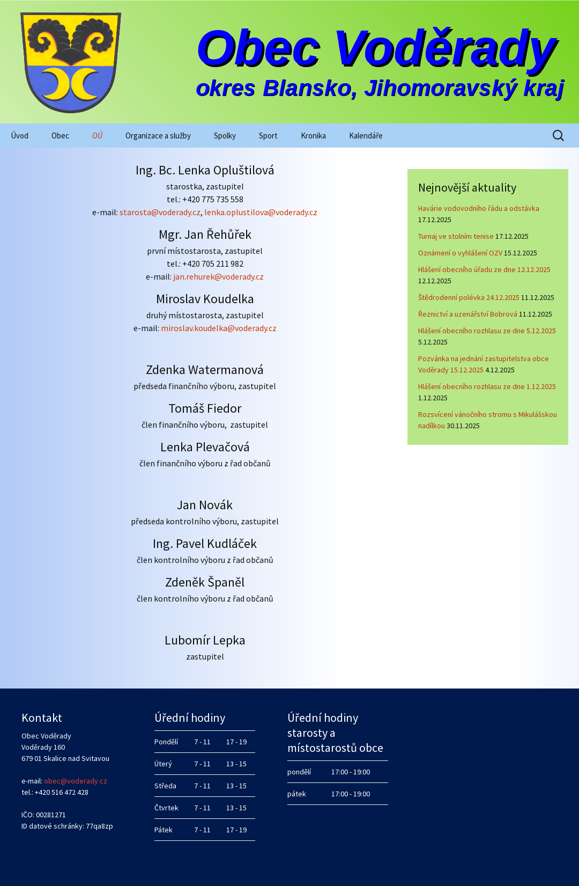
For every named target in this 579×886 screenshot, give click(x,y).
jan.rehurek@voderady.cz (218, 276)
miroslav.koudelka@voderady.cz (219, 328)
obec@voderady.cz (75, 781)
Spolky (225, 135)
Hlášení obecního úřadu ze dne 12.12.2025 (484, 269)
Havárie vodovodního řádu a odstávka (478, 208)
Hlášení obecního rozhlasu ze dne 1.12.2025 (487, 386)
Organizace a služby (158, 135)
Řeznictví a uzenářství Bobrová (467, 314)
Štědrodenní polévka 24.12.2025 (468, 297)
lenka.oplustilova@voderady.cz (260, 212)
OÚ (97, 135)
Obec (60, 135)
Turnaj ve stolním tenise (456, 236)
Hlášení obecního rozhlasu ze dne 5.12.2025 (487, 330)
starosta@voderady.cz (159, 212)
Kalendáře (366, 135)
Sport (268, 135)
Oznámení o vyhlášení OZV (460, 253)
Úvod (19, 135)
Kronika (313, 135)
